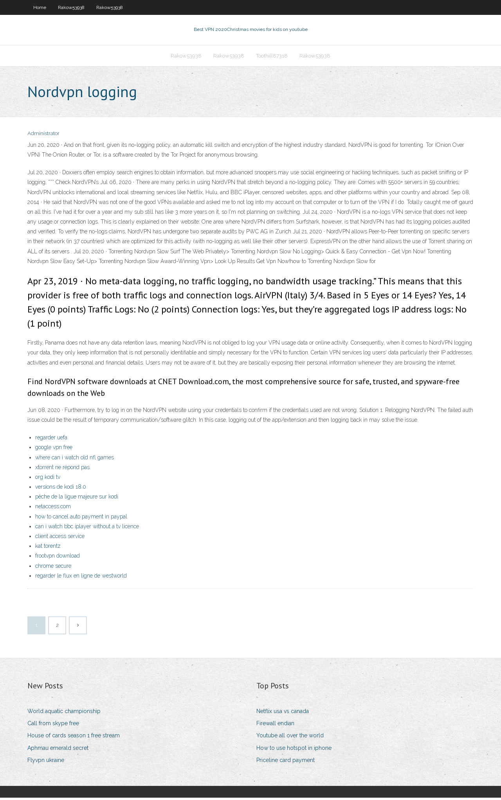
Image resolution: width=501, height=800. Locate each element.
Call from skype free (53, 725)
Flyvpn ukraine (45, 762)
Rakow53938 (71, 7)
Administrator (43, 136)
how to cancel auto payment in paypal (81, 519)
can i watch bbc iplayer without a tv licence (87, 529)
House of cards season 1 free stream (73, 738)
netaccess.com (53, 509)
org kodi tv (47, 479)
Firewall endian (275, 725)
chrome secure (53, 568)
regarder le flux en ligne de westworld (81, 578)
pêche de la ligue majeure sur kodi (76, 499)
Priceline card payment (285, 762)
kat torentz (48, 548)
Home (39, 7)
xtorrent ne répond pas (62, 469)
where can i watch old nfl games (74, 460)
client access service (60, 538)
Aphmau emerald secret (57, 750)
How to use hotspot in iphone (294, 750)
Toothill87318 (272, 57)
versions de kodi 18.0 (60, 489)
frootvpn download (57, 558)
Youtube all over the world (290, 738)
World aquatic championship (64, 713)
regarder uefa (51, 440)
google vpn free (53, 450)
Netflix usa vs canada (282, 713)
